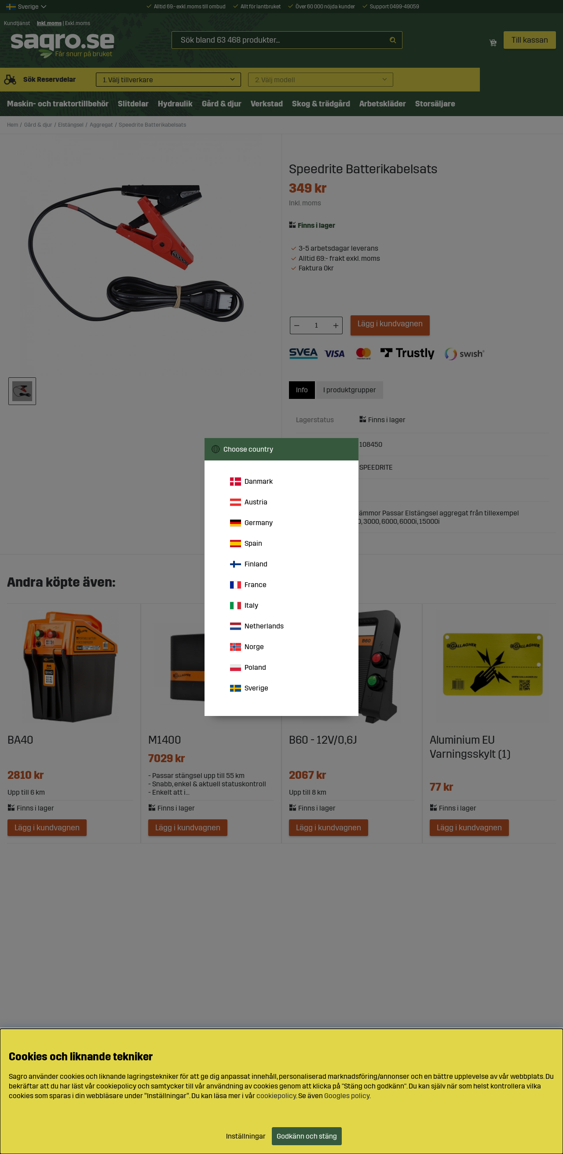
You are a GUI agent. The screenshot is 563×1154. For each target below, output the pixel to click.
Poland (248, 667)
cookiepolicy (276, 1096)
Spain (246, 543)
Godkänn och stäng (307, 1136)
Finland (248, 564)
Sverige (249, 688)
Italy (244, 605)
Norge (247, 647)
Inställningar (246, 1136)
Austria (248, 502)
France (248, 585)
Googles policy (346, 1096)
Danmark (251, 481)
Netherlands (257, 626)
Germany (251, 523)
